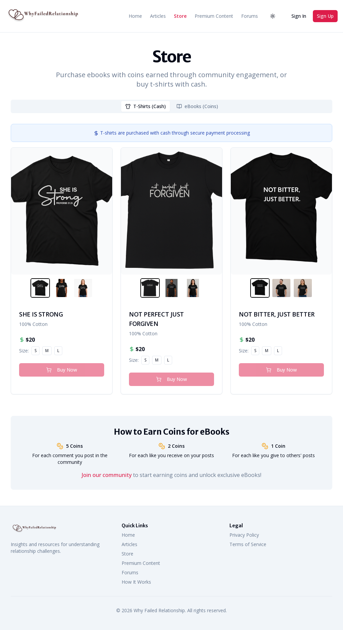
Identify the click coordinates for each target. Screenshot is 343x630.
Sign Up (325, 16)
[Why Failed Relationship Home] (42, 16)
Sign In (298, 16)
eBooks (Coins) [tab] (197, 106)
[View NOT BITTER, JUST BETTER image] (260, 288)
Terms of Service (247, 544)
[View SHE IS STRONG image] (40, 288)
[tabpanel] (171, 259)
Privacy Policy (244, 535)
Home (135, 16)
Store (180, 16)
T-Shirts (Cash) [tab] (145, 106)
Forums (249, 16)
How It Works (136, 582)
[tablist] (171, 106)
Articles (158, 16)
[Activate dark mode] (272, 16)
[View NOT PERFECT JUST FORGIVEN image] (150, 288)
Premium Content (214, 16)
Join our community (107, 475)
